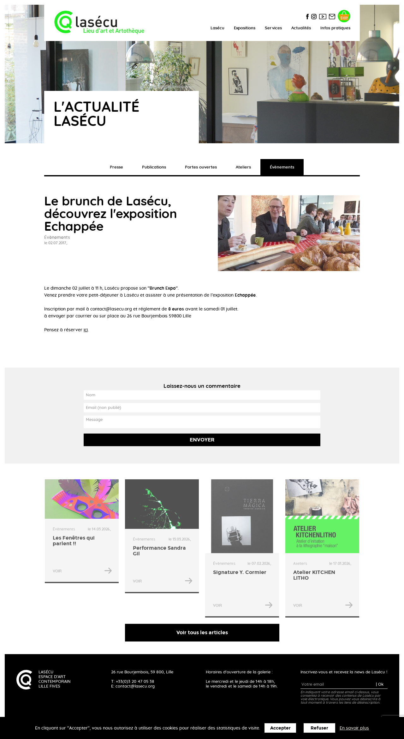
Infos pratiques (335, 28)
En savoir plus (354, 728)
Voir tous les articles (202, 633)
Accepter (280, 728)
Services (273, 28)
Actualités (301, 28)
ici (86, 330)
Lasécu (217, 28)
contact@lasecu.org (135, 686)
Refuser (319, 728)
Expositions (244, 28)
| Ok (379, 685)
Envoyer (202, 440)
